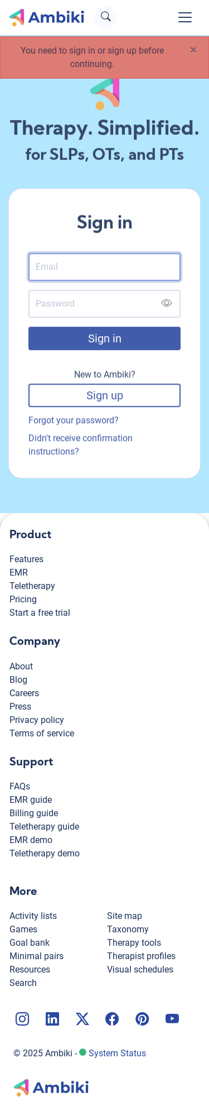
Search (23, 983)
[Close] (193, 50)
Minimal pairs (36, 956)
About (21, 666)
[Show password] (166, 304)
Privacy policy (36, 720)
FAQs (19, 786)
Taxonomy (128, 929)
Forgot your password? (73, 420)
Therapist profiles (141, 956)
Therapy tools (134, 942)
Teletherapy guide (44, 826)
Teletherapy (32, 586)
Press (20, 706)
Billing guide (33, 813)
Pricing (23, 599)
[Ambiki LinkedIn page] (51, 1020)
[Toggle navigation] (185, 17)
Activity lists (33, 916)
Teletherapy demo (44, 853)
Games (23, 929)
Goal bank (29, 942)
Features (26, 559)
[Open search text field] (105, 17)
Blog (18, 679)
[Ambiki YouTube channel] (171, 1020)
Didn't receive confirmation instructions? (80, 445)
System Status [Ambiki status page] (117, 1053)
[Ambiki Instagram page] (21, 1020)
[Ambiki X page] (81, 1020)
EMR (18, 572)
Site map (124, 916)
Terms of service (41, 733)
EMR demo (30, 840)
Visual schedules (140, 969)
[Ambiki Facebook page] (111, 1020)
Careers (24, 693)
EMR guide (30, 799)
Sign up (104, 396)
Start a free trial (39, 612)
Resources (29, 969)
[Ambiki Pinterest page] (141, 1020)
